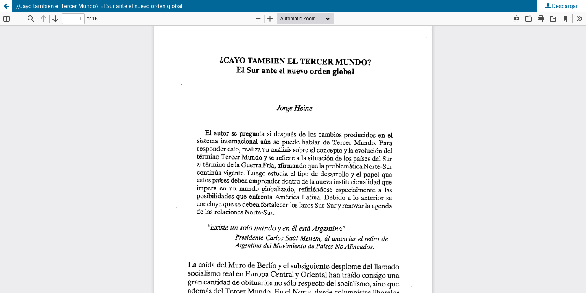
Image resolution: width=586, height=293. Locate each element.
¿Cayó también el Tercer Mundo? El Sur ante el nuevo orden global (99, 6)
